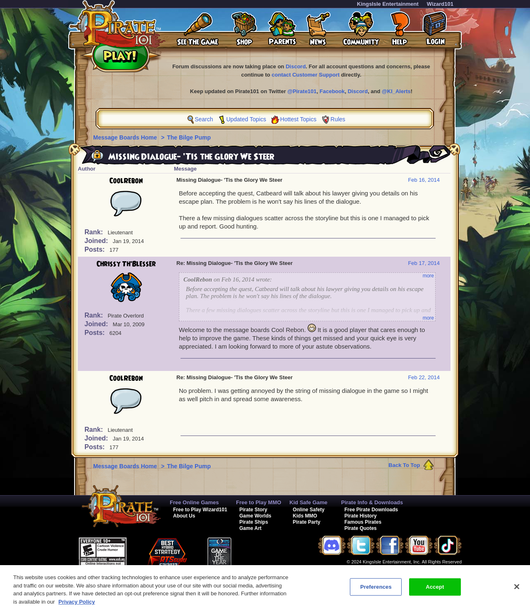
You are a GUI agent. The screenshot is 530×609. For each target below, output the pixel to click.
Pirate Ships (253, 522)
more (428, 276)
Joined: (97, 240)
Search (204, 119)
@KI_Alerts (396, 91)
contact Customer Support (306, 75)
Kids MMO (305, 516)
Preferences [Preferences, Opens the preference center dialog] (376, 592)
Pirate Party (306, 522)
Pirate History (360, 516)
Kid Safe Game (308, 502)
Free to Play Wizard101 (200, 510)
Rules (337, 119)
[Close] (517, 592)
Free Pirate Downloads (371, 510)
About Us (184, 516)
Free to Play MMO (258, 502)
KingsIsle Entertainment (388, 4)
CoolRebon (126, 181)
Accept (435, 592)
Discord (296, 66)
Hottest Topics (298, 119)
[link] (268, 549)
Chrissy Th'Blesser (126, 264)
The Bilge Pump (189, 137)
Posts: (95, 249)
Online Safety (309, 510)
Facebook (332, 91)
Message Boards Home (126, 137)
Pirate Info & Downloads (372, 502)
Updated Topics (246, 119)
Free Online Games (194, 502)
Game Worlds (255, 516)
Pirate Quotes (360, 528)
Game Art (250, 528)
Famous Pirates (362, 522)
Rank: (94, 232)
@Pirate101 (302, 91)
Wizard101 (440, 4)
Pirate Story (253, 510)
